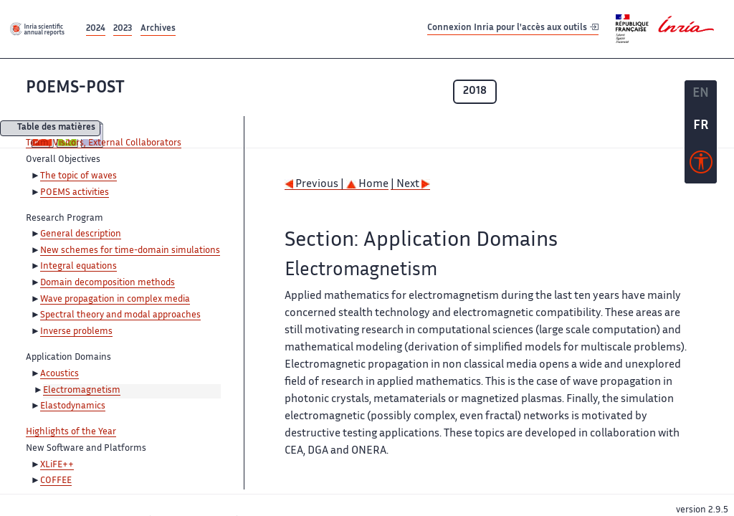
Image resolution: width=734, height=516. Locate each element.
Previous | (315, 184)
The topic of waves (78, 176)
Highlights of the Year (71, 432)
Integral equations (78, 266)
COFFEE (56, 481)
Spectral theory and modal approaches (120, 315)
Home (367, 184)
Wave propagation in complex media (115, 299)
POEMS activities (74, 192)
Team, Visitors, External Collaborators (103, 143)
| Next (410, 184)
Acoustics (59, 374)
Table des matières (56, 129)
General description (80, 234)
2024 (95, 29)
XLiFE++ (57, 465)
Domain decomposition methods (107, 283)
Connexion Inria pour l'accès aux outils (513, 28)
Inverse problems (76, 332)
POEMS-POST (75, 88)
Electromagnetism (81, 390)
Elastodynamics (72, 406)
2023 (122, 29)
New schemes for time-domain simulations (130, 251)
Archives (158, 29)
